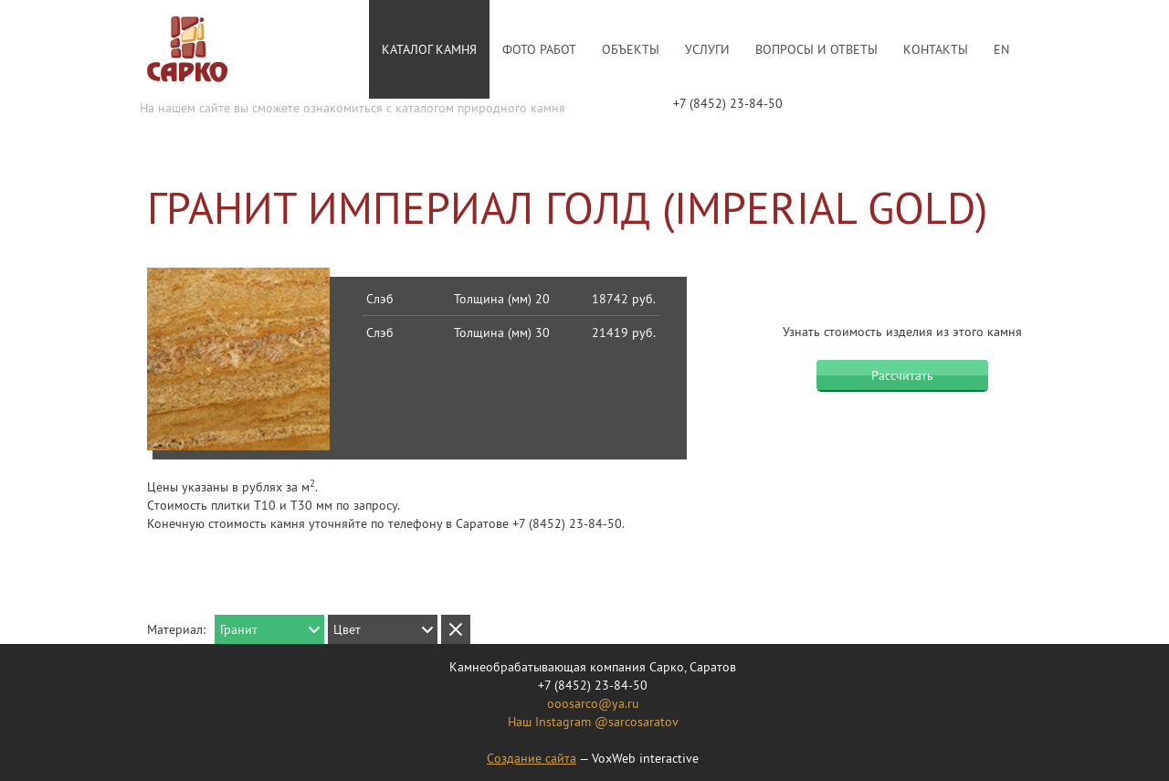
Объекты (630, 49)
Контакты (935, 49)
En (1001, 49)
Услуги (707, 49)
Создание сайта (531, 758)
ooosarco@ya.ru (593, 703)
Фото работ (539, 49)
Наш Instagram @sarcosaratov (593, 721)
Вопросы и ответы (816, 49)
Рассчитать (902, 375)
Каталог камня (429, 49)
